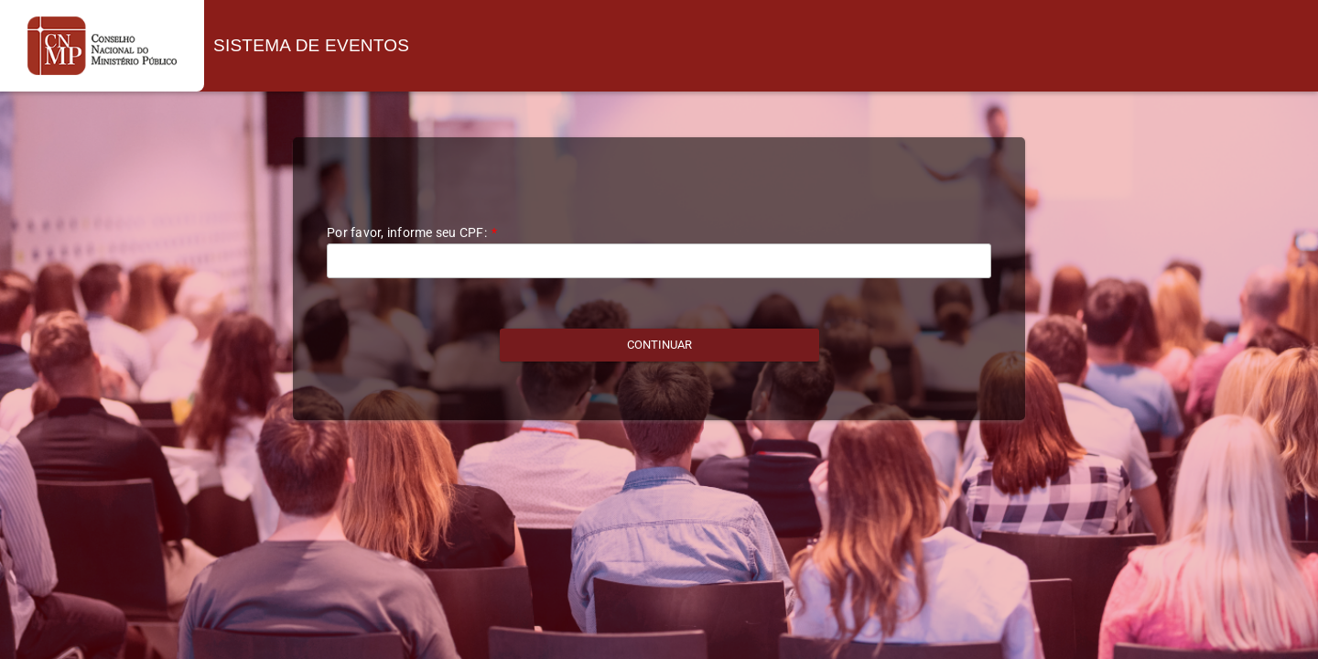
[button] (659, 345)
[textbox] (659, 260)
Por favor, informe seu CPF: (412, 232)
